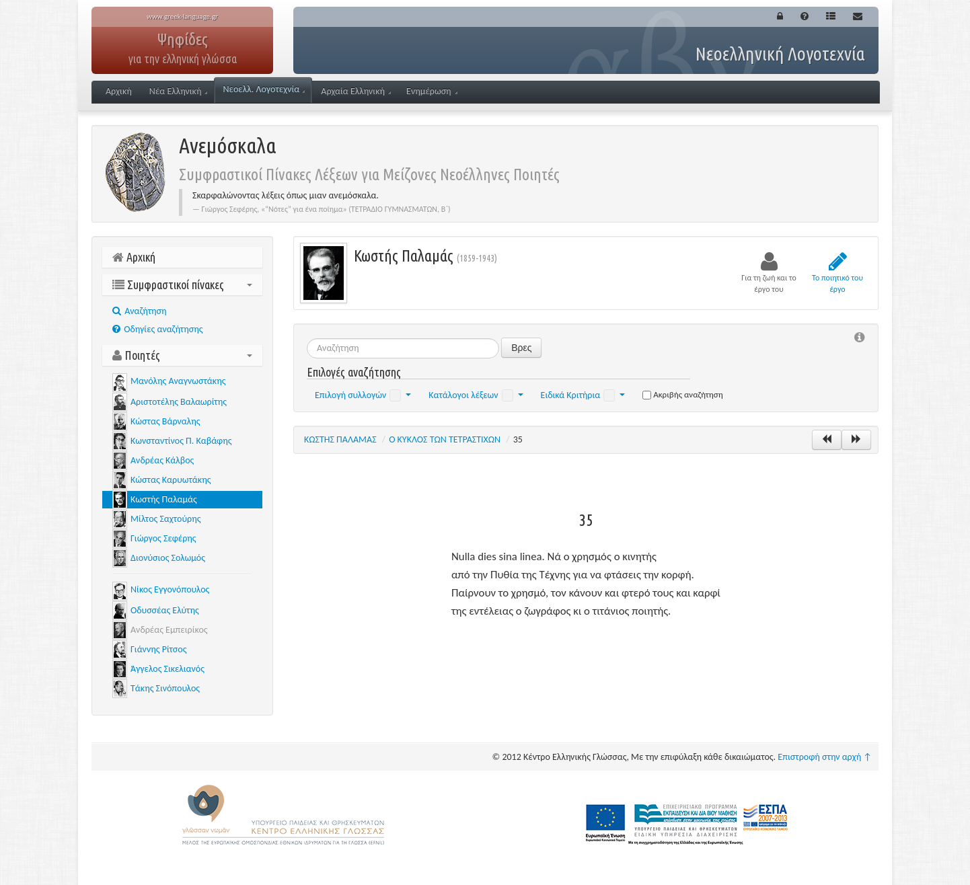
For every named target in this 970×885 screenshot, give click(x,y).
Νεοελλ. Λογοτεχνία (264, 89)
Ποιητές (182, 355)
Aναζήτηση (139, 311)
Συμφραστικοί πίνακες (182, 284)
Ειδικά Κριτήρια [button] (583, 395)
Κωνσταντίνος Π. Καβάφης (180, 441)
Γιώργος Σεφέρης (163, 538)
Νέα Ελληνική (178, 91)
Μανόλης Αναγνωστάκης (177, 381)
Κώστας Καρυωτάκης (170, 480)
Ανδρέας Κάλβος (162, 460)
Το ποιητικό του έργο (837, 272)
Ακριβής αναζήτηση (682, 394)
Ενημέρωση (431, 91)
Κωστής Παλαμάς (163, 499)
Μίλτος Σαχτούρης (165, 519)
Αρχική (119, 91)
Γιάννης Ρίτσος (158, 649)
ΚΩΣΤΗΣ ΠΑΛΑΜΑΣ (340, 439)
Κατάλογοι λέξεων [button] (475, 395)
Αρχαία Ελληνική (356, 91)
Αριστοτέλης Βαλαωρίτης (178, 402)
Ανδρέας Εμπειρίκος (169, 630)
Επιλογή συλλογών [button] (363, 395)
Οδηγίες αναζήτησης (157, 329)
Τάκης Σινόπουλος (165, 688)
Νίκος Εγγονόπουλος (169, 589)
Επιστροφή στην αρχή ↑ (825, 757)
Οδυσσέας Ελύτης (164, 610)
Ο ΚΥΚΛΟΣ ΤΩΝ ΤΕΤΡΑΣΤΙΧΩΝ (444, 439)
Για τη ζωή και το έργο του (769, 272)
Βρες (521, 347)
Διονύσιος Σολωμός (167, 558)
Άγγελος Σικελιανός (167, 669)
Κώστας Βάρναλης (165, 421)
